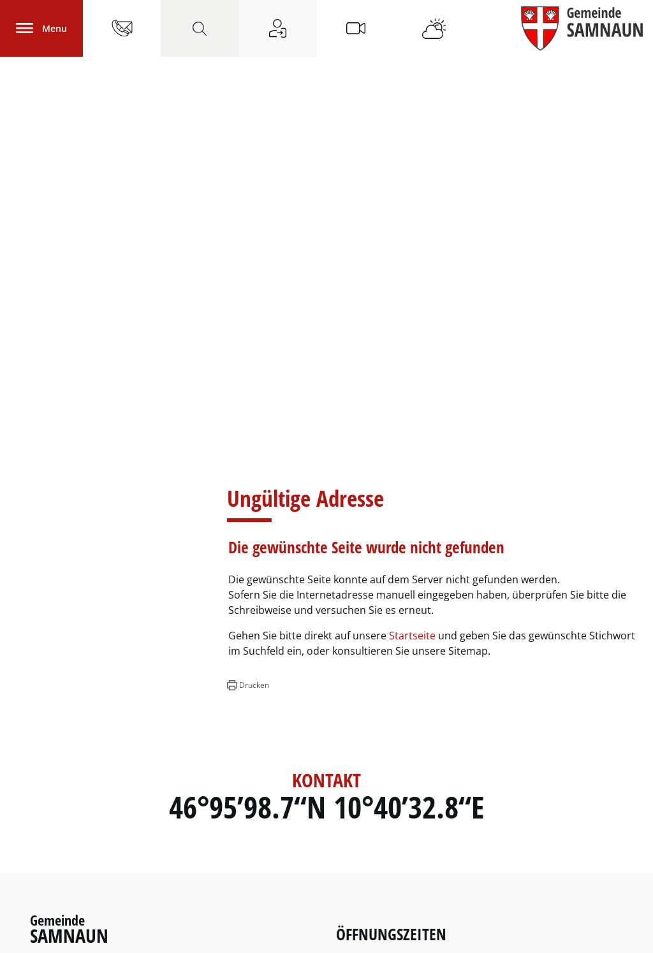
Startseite (412, 365)
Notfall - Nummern (81, 875)
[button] (247, 414)
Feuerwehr (58, 858)
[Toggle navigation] (41, 28)
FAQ (614, 935)
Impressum (546, 935)
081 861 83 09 (91, 761)
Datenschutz (489, 935)
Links (43, 892)
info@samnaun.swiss (87, 779)
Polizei (47, 840)
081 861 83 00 (113, 744)
